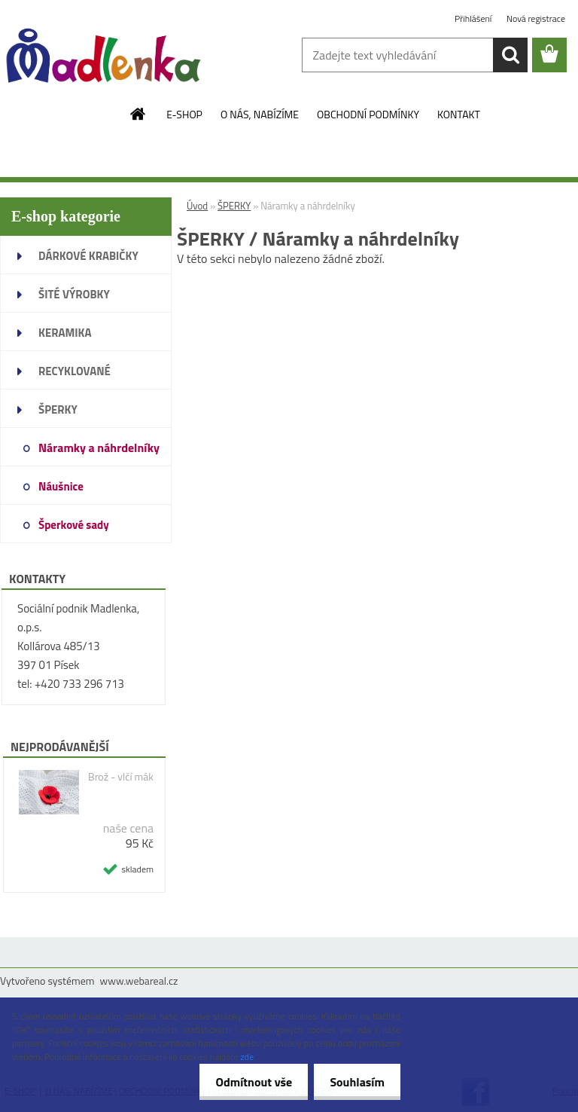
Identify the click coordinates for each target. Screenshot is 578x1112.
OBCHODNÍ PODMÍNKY (368, 114)
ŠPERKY (234, 205)
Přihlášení (474, 18)
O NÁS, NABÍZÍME (260, 114)
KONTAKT (458, 114)
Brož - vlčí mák (121, 776)
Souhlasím (354, 1082)
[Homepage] (138, 113)
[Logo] (103, 55)
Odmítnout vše (245, 1082)
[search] (510, 55)
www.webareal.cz (139, 980)
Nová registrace (536, 18)
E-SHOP (184, 114)
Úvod (197, 205)
